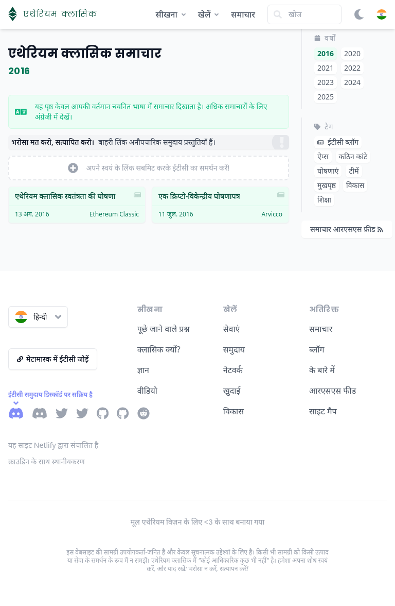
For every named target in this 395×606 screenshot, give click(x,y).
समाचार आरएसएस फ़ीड (346, 229)
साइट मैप (323, 411)
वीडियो (147, 390)
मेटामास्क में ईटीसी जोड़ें (52, 359)
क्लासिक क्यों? (159, 349)
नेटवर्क (233, 370)
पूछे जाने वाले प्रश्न (163, 328)
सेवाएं (231, 328)
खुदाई (232, 390)
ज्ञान (143, 370)
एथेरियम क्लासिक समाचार (84, 53)
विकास (233, 411)
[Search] (304, 14)
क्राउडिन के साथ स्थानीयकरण (46, 461)
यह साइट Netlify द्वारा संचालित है (53, 445)
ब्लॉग (317, 349)
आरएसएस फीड (332, 390)
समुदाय (234, 349)
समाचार (243, 14)
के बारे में (322, 370)
